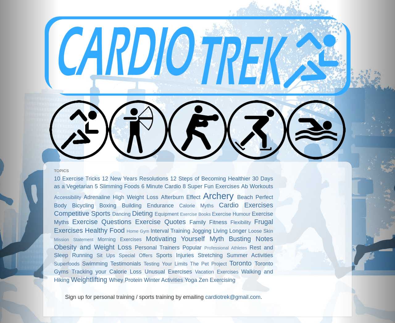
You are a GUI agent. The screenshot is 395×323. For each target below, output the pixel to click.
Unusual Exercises (168, 272)
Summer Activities (250, 255)
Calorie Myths (196, 205)
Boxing (107, 205)
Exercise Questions (101, 222)
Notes (264, 239)
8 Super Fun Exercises (211, 186)
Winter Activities (163, 280)
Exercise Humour (231, 214)
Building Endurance (148, 205)
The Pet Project (208, 263)
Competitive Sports (82, 213)
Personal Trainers (157, 247)
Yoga (191, 280)
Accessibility (67, 197)
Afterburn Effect (180, 197)
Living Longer (230, 231)
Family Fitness (208, 222)
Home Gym (138, 231)
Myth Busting (230, 239)
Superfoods (67, 263)
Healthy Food (105, 230)
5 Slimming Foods (117, 186)
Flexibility (241, 222)
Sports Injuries (175, 255)
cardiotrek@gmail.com (232, 297)
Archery (218, 196)
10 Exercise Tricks (77, 179)
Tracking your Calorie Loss (107, 272)
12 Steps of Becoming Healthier (210, 179)
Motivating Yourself (175, 239)
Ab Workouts (257, 186)
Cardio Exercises (246, 205)
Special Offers (135, 255)
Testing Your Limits (165, 263)
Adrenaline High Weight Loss (121, 197)
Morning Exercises (120, 239)
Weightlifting (89, 279)
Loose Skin (260, 231)
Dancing (121, 214)
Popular (192, 247)
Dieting (142, 213)
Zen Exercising (217, 280)
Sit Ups (106, 255)
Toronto (240, 263)
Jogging (201, 231)
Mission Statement (74, 239)
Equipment (166, 214)
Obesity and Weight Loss (93, 247)
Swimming (95, 264)
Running (82, 255)
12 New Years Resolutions (135, 179)
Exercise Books (195, 214)
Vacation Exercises (217, 271)
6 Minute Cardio (161, 186)
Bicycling (83, 205)
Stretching (210, 255)
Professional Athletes (225, 247)
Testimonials (125, 264)
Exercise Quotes (160, 222)
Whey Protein (125, 280)
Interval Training (170, 231)
